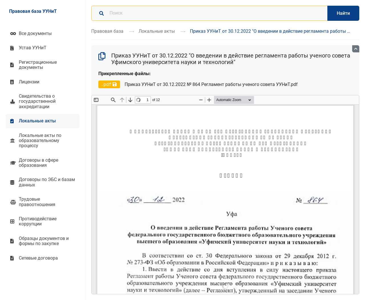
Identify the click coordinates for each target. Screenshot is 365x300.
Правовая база (107, 31)
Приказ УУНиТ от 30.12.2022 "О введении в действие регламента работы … (270, 31)
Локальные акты (157, 31)
